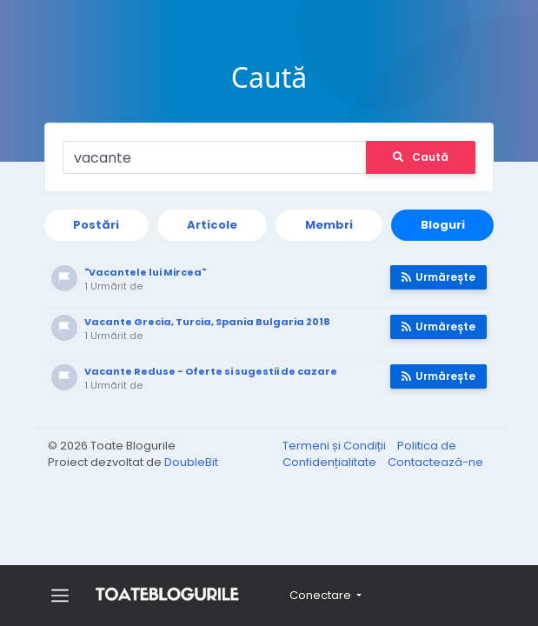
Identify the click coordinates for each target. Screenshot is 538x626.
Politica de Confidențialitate (369, 454)
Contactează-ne (435, 462)
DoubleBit (191, 462)
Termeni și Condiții (335, 445)
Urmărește (436, 277)
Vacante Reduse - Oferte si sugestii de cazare (214, 371)
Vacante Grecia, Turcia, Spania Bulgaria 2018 (211, 322)
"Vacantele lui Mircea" (148, 272)
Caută (418, 157)
